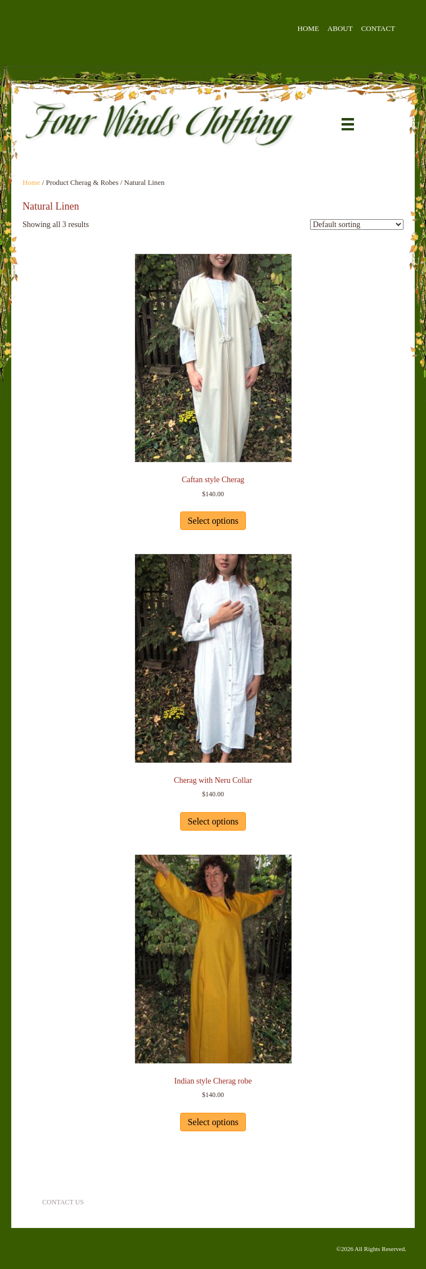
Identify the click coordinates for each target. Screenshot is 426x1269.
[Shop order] (356, 224)
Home (308, 28)
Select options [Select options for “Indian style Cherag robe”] (212, 1122)
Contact (378, 28)
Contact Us (63, 1202)
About (340, 28)
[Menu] (348, 124)
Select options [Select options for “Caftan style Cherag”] (212, 520)
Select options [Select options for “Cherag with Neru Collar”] (212, 821)
